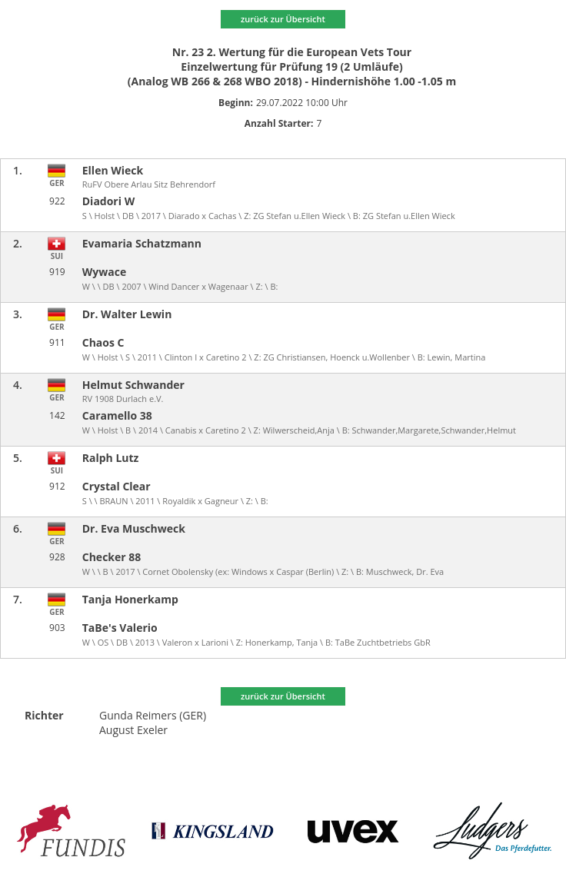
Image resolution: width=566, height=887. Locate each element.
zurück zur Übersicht (283, 19)
